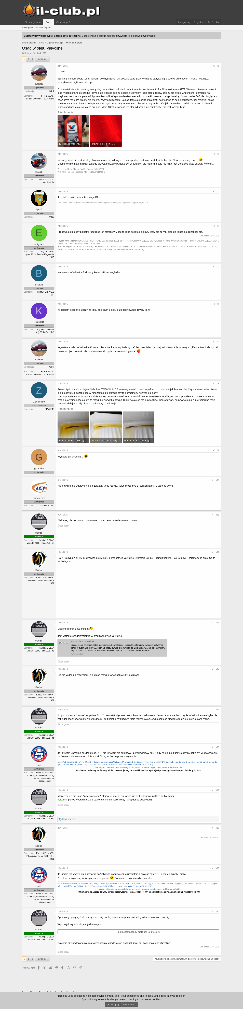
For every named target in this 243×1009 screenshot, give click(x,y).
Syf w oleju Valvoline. (82, 641)
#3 (218, 191)
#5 (218, 266)
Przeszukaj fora (43, 27)
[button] (73, 22)
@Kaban (63, 799)
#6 (218, 304)
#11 (217, 515)
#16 (217, 747)
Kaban (27, 53)
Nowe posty (27, 27)
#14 (217, 669)
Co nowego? (63, 22)
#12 (217, 552)
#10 (217, 480)
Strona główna (32, 22)
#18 (217, 828)
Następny (41, 59)
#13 (217, 622)
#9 (218, 450)
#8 (218, 383)
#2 (218, 154)
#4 (218, 226)
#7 (218, 341)
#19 (217, 868)
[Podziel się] (214, 66)
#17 (217, 790)
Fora (48, 22)
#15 (217, 709)
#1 (218, 66)
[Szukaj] (213, 22)
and (68, 819)
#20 (217, 911)
